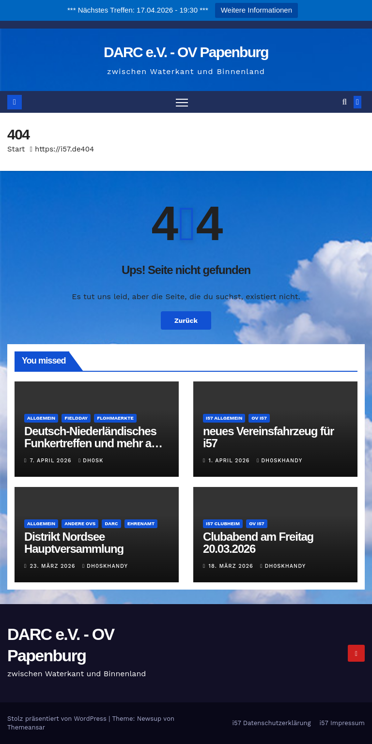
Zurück (186, 320)
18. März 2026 (232, 566)
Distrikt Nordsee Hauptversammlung (74, 542)
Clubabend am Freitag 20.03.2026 (258, 542)
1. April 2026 (230, 460)
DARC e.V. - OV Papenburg (186, 52)
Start (16, 149)
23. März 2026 (54, 566)
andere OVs (79, 523)
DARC (111, 523)
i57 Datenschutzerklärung (271, 723)
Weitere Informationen (256, 10)
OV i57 (258, 418)
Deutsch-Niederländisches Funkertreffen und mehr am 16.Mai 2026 (92, 443)
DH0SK (90, 460)
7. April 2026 (52, 460)
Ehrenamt (141, 523)
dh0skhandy (279, 460)
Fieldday (76, 418)
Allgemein (41, 418)
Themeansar (26, 727)
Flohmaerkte (115, 418)
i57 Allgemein (224, 418)
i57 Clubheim (223, 523)
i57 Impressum (342, 723)
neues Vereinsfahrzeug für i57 (268, 437)
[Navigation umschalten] (182, 101)
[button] (344, 101)
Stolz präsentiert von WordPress (57, 718)
